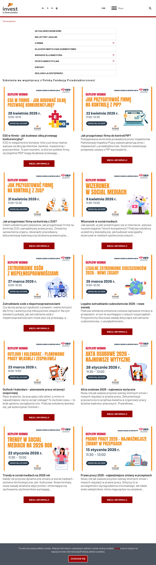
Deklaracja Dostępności (49, 73)
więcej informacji (39, 163)
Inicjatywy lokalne (46, 37)
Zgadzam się (78, 559)
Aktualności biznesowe (48, 31)
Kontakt (39, 67)
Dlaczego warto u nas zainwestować (55, 49)
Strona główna (9, 21)
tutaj (117, 548)
